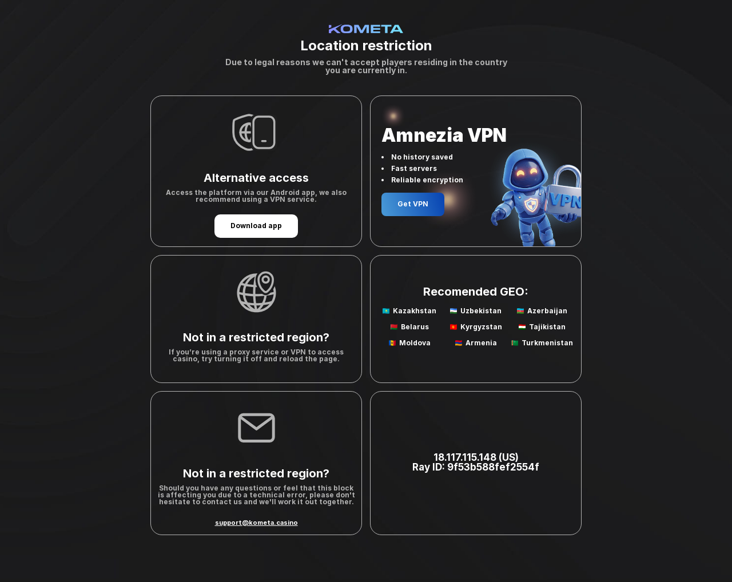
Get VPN (412, 204)
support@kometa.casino (256, 523)
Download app (256, 225)
